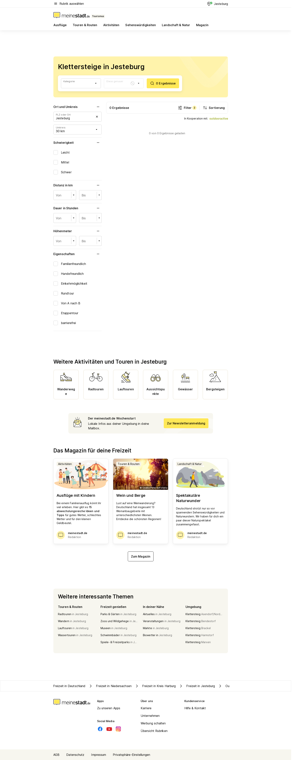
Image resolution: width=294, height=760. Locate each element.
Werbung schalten (153, 723)
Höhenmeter (77, 231)
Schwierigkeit (77, 142)
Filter (187, 107)
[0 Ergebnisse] (163, 83)
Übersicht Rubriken (154, 731)
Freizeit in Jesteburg (197, 686)
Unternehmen (150, 716)
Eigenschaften (77, 254)
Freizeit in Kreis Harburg (155, 686)
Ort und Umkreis (77, 106)
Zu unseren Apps (108, 708)
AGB (56, 755)
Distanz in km (77, 185)
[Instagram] (118, 729)
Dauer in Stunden (77, 208)
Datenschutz (75, 755)
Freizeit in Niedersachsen (110, 686)
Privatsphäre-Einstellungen (131, 755)
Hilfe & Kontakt (195, 708)
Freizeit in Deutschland (69, 686)
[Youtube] (109, 729)
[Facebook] (100, 729)
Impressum (98, 755)
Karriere (146, 708)
